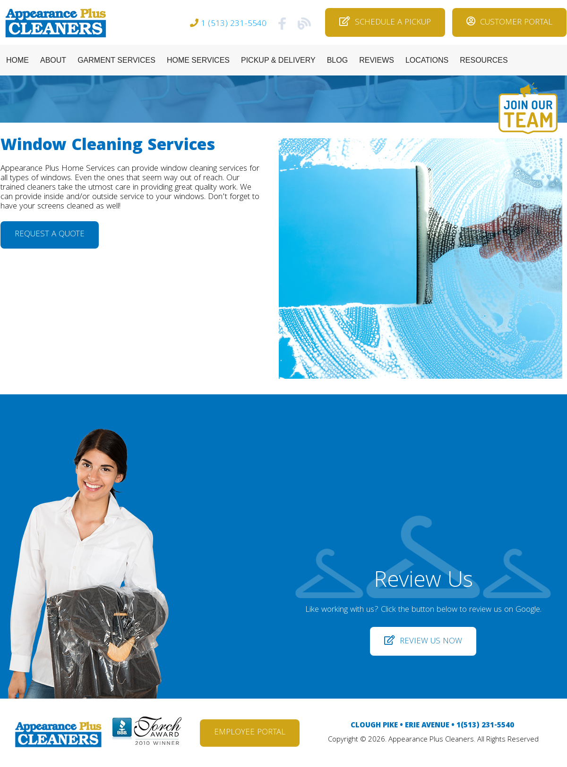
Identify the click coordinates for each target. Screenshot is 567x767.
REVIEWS (376, 60)
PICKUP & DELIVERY (278, 60)
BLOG (337, 60)
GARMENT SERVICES (116, 60)
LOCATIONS (426, 60)
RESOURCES (483, 60)
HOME (17, 60)
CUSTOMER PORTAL (509, 23)
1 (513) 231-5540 (233, 24)
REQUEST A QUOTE (50, 235)
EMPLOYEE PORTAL (249, 733)
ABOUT (53, 60)
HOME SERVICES (198, 60)
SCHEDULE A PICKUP (385, 23)
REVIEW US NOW (423, 642)
